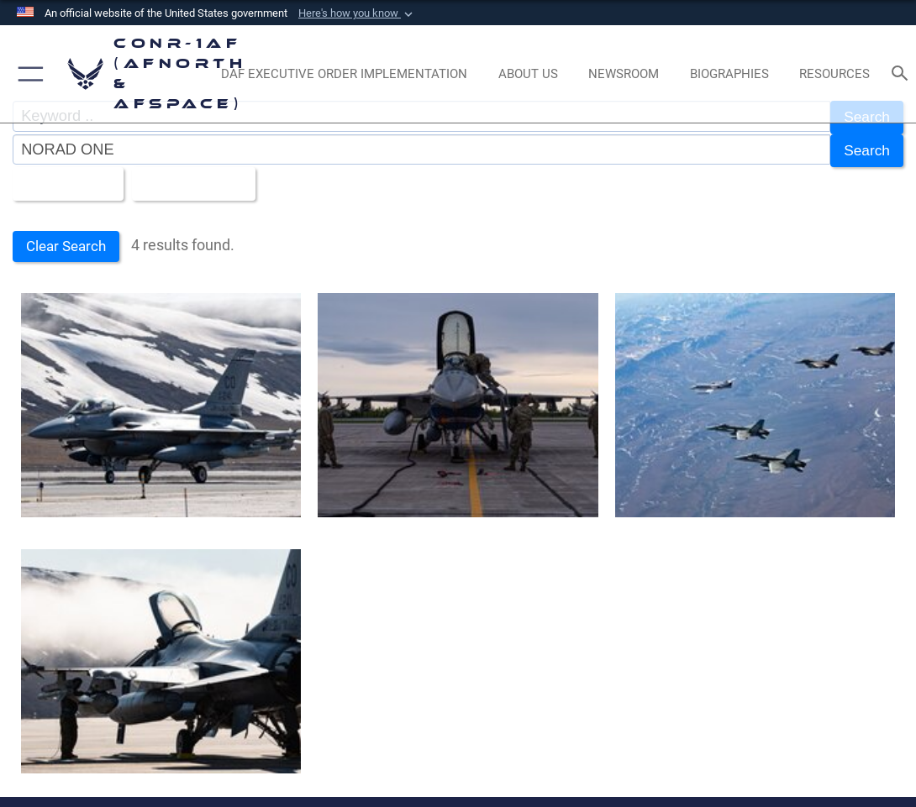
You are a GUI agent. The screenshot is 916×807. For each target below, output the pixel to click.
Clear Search (69, 238)
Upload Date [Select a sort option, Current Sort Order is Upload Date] (195, 177)
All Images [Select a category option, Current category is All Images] (64, 177)
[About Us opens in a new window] (528, 74)
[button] (357, 13)
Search (865, 147)
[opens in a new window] (343, 74)
